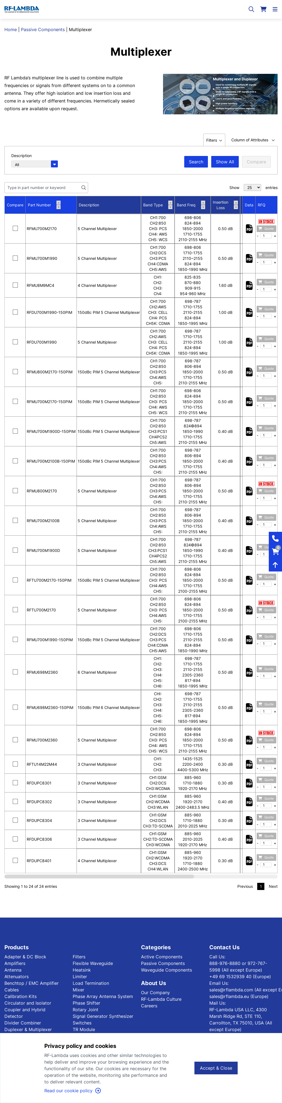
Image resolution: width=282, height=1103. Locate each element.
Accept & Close (216, 1068)
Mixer (78, 990)
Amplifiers (14, 963)
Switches (82, 1023)
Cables (11, 990)
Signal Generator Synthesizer (103, 1016)
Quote (266, 228)
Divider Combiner (22, 1023)
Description (89, 205)
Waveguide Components (166, 970)
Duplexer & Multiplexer (28, 1029)
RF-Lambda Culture (161, 999)
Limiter (80, 976)
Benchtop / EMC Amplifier (31, 983)
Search (196, 161)
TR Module (84, 1029)
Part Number (44, 205)
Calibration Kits (20, 996)
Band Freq (191, 205)
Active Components (161, 956)
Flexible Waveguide (93, 963)
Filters (79, 956)
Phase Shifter (86, 1003)
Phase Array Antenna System (103, 996)
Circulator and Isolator (27, 1003)
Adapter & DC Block (25, 956)
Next (273, 886)
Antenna (12, 970)
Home (10, 29)
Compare (256, 161)
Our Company (155, 992)
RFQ (261, 205)
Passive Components (43, 29)
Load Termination (91, 983)
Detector (13, 1016)
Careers (149, 1005)
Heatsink (82, 970)
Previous (245, 886)
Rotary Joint (85, 1009)
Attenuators (16, 976)
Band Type (157, 205)
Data (249, 205)
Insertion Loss (225, 205)
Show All (225, 161)
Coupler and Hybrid (24, 1009)
